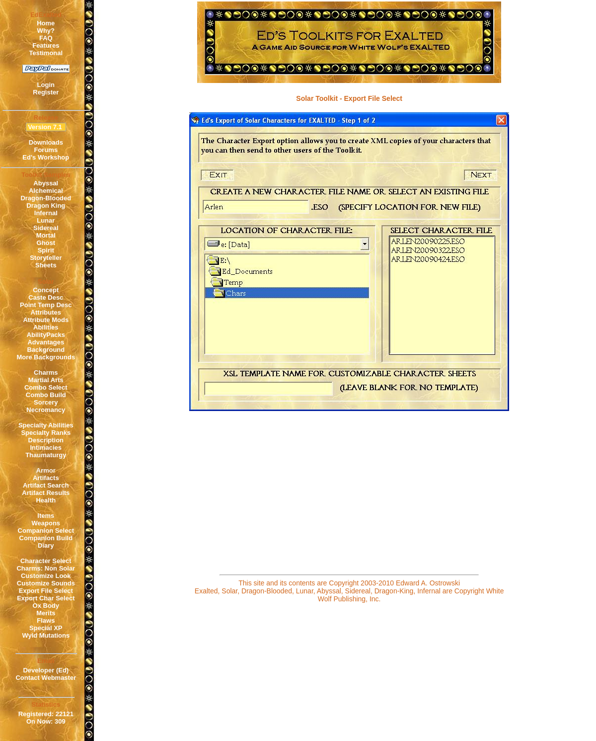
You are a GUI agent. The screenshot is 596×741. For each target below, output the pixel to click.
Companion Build (46, 538)
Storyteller (46, 257)
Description (46, 440)
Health (46, 500)
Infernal (46, 213)
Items (45, 515)
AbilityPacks (46, 334)
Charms (46, 372)
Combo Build (46, 395)
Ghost (46, 243)
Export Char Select (45, 598)
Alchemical (46, 190)
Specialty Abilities (46, 425)
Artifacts (46, 478)
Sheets (46, 265)
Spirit (46, 250)
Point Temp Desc (46, 305)
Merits (45, 613)
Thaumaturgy (45, 455)
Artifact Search (46, 485)
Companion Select (46, 530)
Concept (46, 290)
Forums (46, 150)
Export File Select (46, 590)
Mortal (46, 235)
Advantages (45, 342)
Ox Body (46, 605)
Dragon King (45, 205)
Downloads (46, 142)
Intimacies (46, 447)
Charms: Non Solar (45, 568)
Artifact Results (46, 492)
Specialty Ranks (46, 432)
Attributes (46, 312)
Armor (46, 470)
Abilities (46, 327)
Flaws (46, 620)
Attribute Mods (46, 320)
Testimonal (46, 53)
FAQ (46, 38)
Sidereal (46, 228)
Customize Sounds (46, 583)
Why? (46, 30)
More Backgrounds (45, 357)
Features (45, 45)
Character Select (46, 561)
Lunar (46, 220)
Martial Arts (46, 380)
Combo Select (46, 387)
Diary (46, 545)
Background (46, 349)
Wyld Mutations (46, 635)
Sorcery (46, 402)
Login (46, 84)
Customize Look (46, 575)
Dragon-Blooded (45, 198)
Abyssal (45, 183)
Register (46, 92)
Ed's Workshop (45, 157)
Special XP (45, 628)
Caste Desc (45, 297)
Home (46, 23)
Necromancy (45, 409)
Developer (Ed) (46, 670)
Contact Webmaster (45, 677)
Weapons (46, 523)
